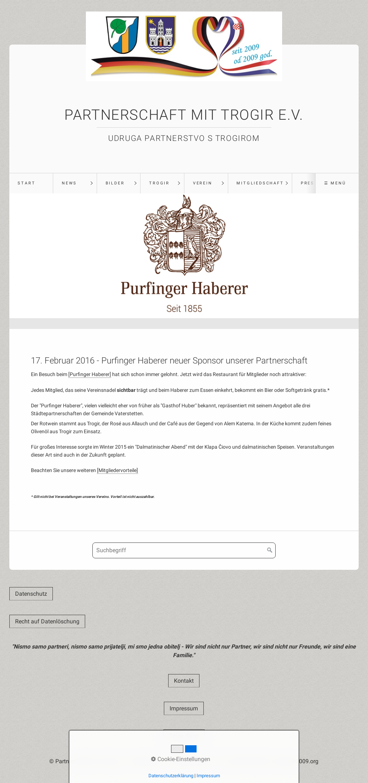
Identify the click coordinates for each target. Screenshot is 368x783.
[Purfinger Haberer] (89, 374)
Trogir (159, 183)
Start (26, 183)
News (69, 183)
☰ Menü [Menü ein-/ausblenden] (335, 183)
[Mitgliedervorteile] (117, 470)
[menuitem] (31, 183)
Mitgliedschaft (260, 183)
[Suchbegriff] (184, 550)
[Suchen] (270, 550)
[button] (31, 593)
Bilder (115, 183)
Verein (202, 183)
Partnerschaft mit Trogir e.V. (183, 114)
